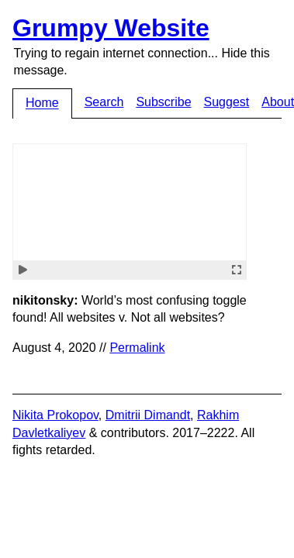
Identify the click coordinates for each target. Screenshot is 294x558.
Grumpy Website (110, 28)
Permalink (136, 347)
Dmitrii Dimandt (147, 415)
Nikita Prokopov (55, 415)
